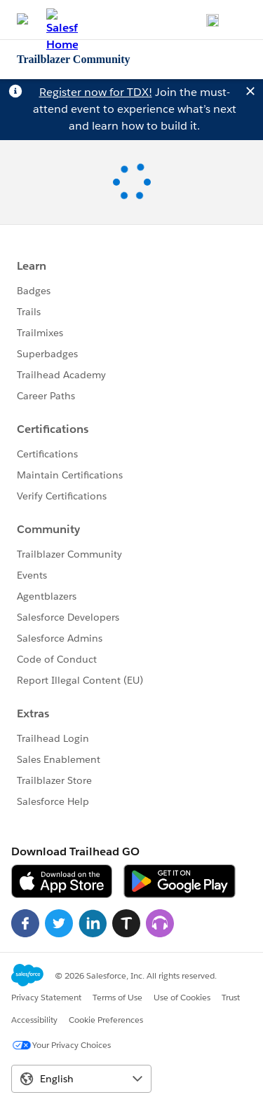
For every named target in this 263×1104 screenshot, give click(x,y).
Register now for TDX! (95, 92)
